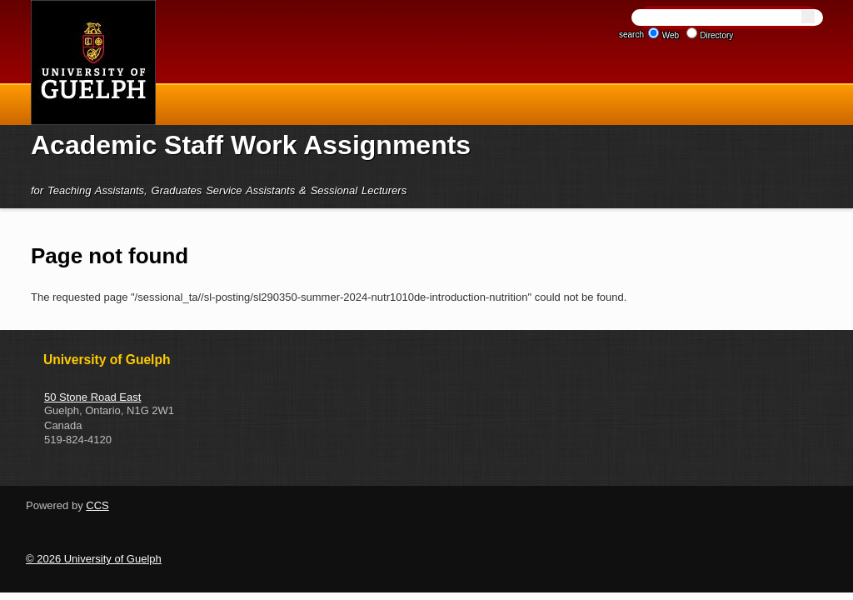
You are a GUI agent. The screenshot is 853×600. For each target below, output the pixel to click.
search (631, 34)
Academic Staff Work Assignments (251, 145)
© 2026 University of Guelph (94, 558)
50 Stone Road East (92, 397)
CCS (97, 505)
